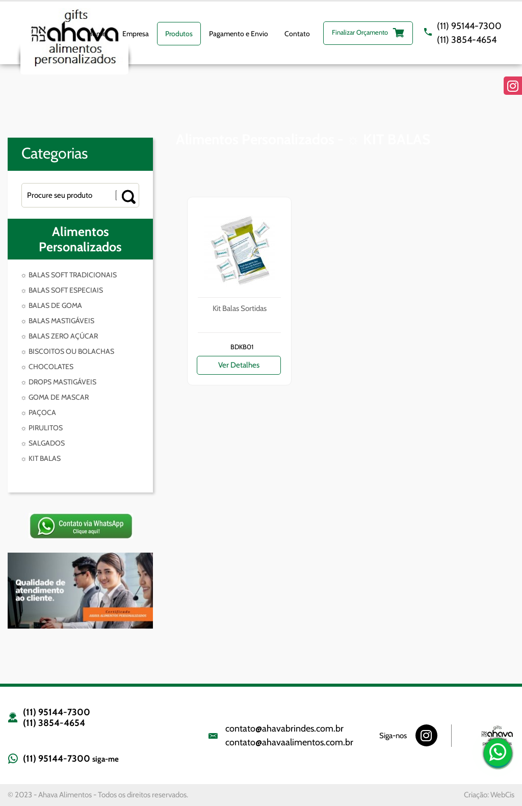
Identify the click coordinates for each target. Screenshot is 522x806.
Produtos (179, 33)
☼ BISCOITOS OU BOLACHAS (67, 351)
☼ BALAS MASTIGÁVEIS (57, 320)
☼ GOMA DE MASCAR (54, 397)
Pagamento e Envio (238, 33)
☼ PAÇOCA (38, 412)
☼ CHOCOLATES (46, 366)
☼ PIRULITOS (41, 427)
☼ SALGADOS (42, 443)
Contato (297, 33)
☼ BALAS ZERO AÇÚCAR (59, 336)
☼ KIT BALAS (40, 458)
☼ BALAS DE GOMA (51, 305)
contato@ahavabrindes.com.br (284, 728)
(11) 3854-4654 (467, 39)
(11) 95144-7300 (469, 26)
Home (96, 33)
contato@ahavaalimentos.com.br (289, 742)
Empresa (135, 33)
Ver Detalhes (238, 365)
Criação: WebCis (489, 794)
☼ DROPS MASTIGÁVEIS (58, 381)
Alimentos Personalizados (80, 239)
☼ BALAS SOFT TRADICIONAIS (68, 274)
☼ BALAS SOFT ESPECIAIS (61, 290)
